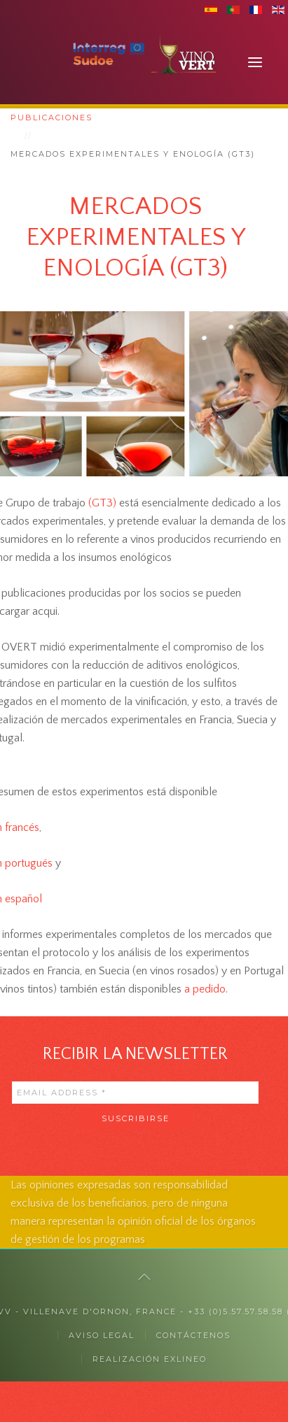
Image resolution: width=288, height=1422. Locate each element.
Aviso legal (102, 1335)
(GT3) (102, 503)
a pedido (205, 989)
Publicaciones (51, 117)
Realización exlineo (149, 1359)
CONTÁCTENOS (193, 1335)
